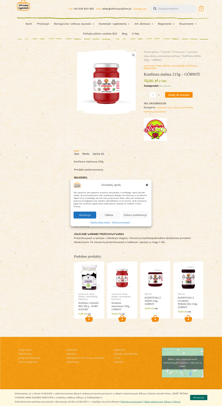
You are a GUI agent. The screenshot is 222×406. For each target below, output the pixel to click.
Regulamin (120, 356)
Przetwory (181, 57)
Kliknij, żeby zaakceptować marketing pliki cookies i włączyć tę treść (182, 369)
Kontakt (118, 368)
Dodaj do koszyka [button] (88, 325)
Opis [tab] (76, 160)
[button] (146, 184)
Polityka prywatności (121, 222)
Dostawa (71, 360)
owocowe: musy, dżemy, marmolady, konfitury (171, 71)
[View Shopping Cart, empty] (201, 11)
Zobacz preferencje (135, 214)
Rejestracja (25, 360)
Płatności (72, 356)
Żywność (167, 57)
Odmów (109, 214)
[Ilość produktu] (153, 101)
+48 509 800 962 (82, 11)
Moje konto (25, 356)
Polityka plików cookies (100, 222)
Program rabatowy (30, 364)
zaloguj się (140, 11)
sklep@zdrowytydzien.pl (116, 11)
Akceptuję (84, 214)
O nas (117, 364)
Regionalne (150, 73)
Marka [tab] (86, 160)
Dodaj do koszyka (179, 100)
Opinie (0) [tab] (100, 160)
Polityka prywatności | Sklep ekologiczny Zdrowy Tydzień (151, 401)
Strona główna (152, 57)
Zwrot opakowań (28, 368)
